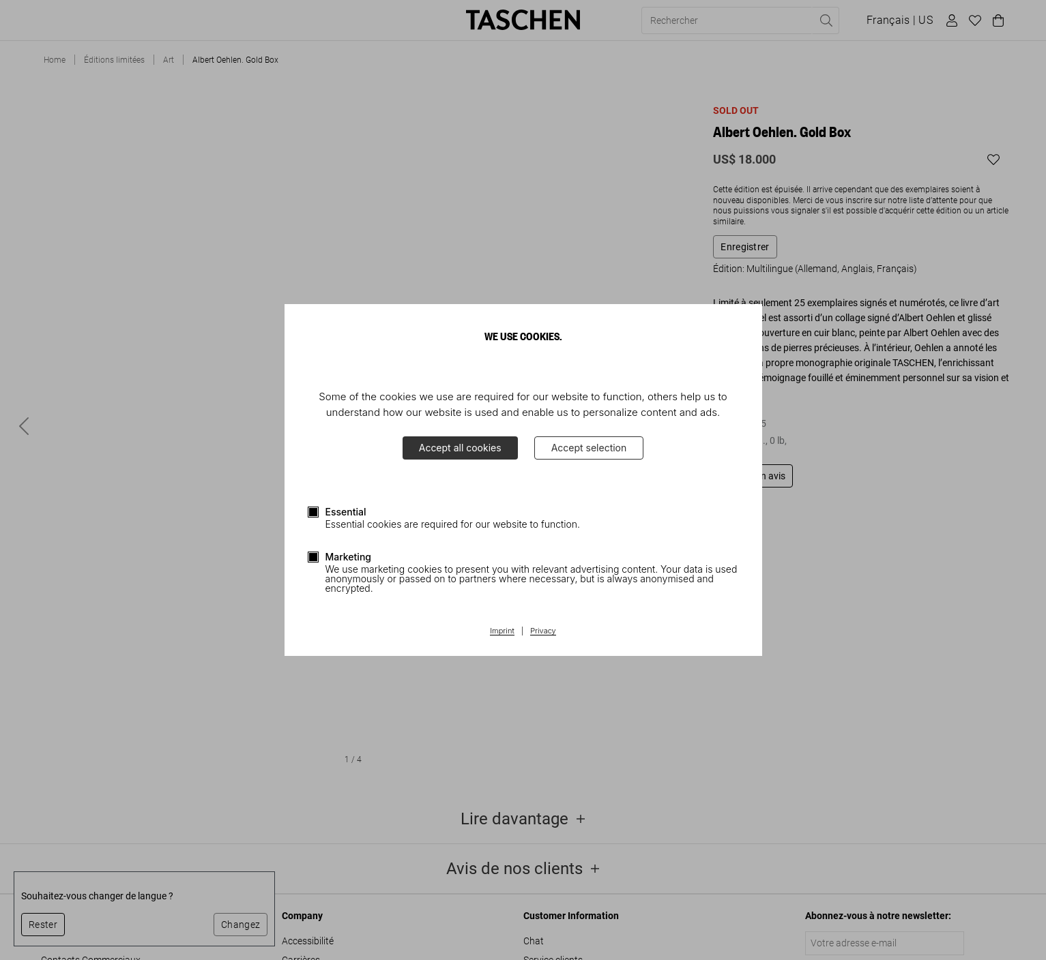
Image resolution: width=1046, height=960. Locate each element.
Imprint (502, 631)
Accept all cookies (460, 447)
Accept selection (589, 447)
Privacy (543, 631)
